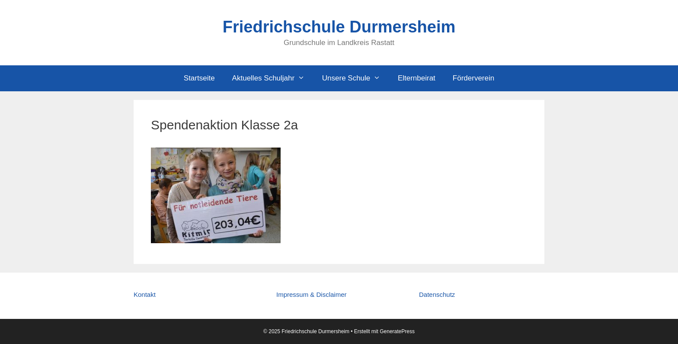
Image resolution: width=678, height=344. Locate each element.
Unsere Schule (355, 78)
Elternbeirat (416, 78)
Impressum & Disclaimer (311, 294)
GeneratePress (397, 331)
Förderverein (473, 78)
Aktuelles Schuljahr (272, 78)
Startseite (199, 78)
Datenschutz (437, 294)
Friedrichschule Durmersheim (339, 27)
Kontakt (145, 294)
